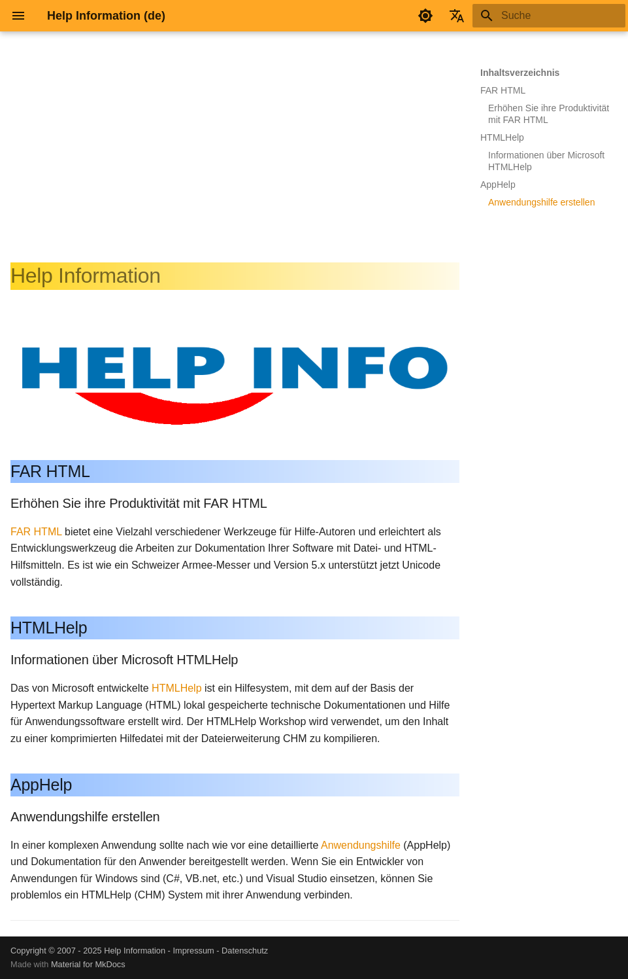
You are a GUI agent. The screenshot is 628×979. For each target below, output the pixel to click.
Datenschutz (245, 950)
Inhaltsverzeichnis (519, 72)
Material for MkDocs (88, 964)
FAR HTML (36, 531)
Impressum (193, 950)
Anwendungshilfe (361, 845)
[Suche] (548, 15)
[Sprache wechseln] (457, 16)
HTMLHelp (176, 688)
